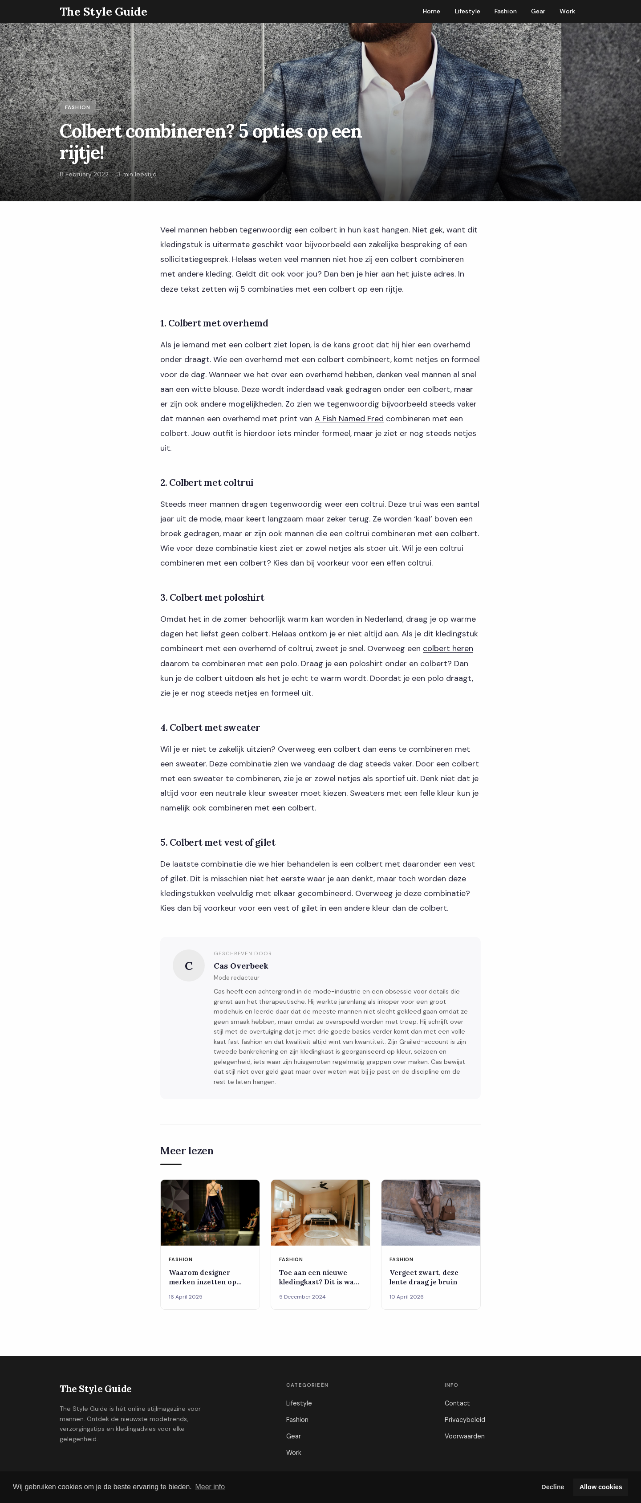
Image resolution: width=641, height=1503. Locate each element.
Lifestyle (467, 11)
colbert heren (448, 648)
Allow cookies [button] (601, 1487)
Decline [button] (552, 1487)
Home (432, 11)
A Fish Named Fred (349, 418)
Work (567, 11)
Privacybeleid (465, 1420)
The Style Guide (96, 1389)
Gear (538, 11)
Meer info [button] (210, 1487)
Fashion (506, 11)
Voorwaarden (465, 1436)
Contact (457, 1403)
